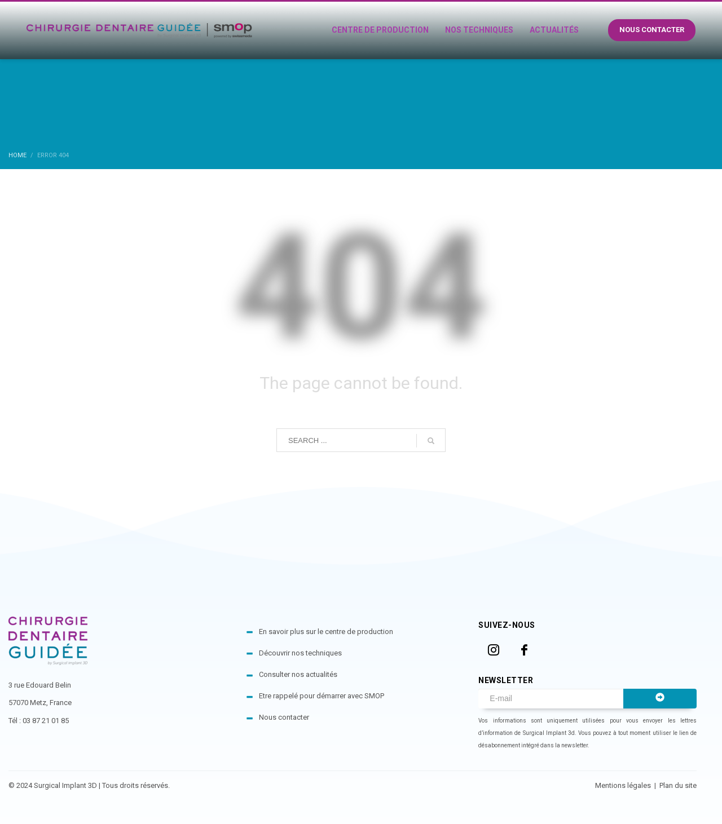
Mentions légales (624, 785)
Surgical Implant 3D (65, 785)
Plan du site (678, 785)
